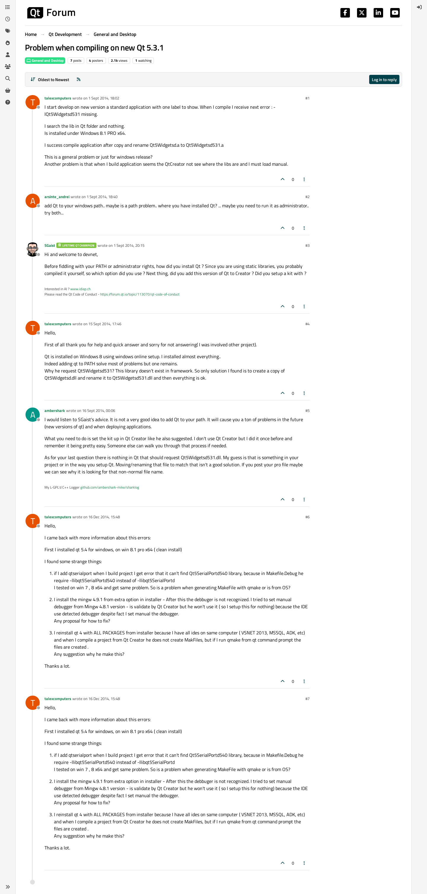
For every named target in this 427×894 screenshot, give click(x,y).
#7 (307, 699)
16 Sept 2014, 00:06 (98, 410)
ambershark (54, 410)
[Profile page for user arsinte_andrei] (33, 201)
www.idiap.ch (80, 289)
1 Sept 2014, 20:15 (129, 245)
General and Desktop (45, 60)
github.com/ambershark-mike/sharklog (109, 487)
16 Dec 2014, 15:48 (104, 517)
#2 (307, 197)
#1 (307, 98)
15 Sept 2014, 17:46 (104, 324)
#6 (307, 517)
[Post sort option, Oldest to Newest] (50, 79)
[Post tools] (304, 179)
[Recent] (7, 19)
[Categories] (7, 7)
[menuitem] (419, 7)
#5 (307, 410)
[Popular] (7, 43)
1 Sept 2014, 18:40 (102, 197)
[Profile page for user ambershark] (33, 414)
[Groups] (7, 66)
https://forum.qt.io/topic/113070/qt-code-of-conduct (139, 294)
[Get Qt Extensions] (7, 90)
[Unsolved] (7, 102)
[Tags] (7, 31)
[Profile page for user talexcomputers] (33, 102)
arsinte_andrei (56, 197)
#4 (307, 324)
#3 (307, 245)
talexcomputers (57, 98)
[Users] (7, 54)
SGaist (49, 245)
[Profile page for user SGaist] (33, 249)
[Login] (419, 7)
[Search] (7, 78)
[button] (7, 887)
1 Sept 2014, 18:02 (103, 98)
